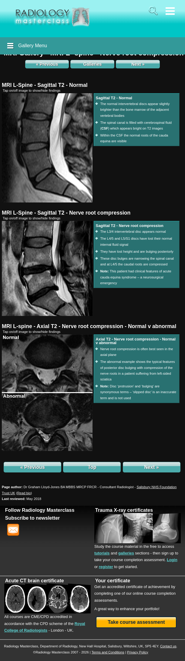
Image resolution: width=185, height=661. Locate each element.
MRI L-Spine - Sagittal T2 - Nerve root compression (66, 213)
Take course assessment (136, 622)
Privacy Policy (137, 652)
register (106, 566)
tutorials (101, 553)
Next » (137, 64)
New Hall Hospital (92, 646)
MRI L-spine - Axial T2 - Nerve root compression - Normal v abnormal (89, 326)
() (24, 493)
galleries (126, 553)
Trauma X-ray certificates (124, 510)
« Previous (47, 64)
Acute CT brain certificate (34, 580)
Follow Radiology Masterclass (40, 510)
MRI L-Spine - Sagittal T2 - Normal (45, 85)
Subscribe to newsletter (32, 518)
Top (92, 467)
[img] (47, 147)
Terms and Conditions (108, 652)
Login (172, 559)
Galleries (92, 64)
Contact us (168, 646)
